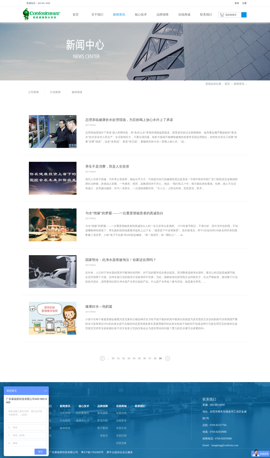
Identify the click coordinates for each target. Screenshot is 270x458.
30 (113, 358)
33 (129, 358)
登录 (237, 3)
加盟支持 (121, 428)
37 (149, 358)
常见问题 (102, 420)
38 (155, 358)
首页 (76, 14)
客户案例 (102, 428)
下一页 (167, 360)
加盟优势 (121, 413)
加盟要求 (121, 420)
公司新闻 (65, 413)
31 (118, 358)
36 (144, 358)
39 (160, 358)
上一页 (102, 360)
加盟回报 (121, 435)
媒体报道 (65, 428)
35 (139, 358)
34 (134, 358)
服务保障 (102, 413)
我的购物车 (231, 14)
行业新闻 (65, 420)
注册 (244, 3)
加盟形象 (121, 443)
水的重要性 (82, 413)
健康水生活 (82, 420)
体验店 (104, 435)
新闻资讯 (239, 83)
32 (123, 358)
